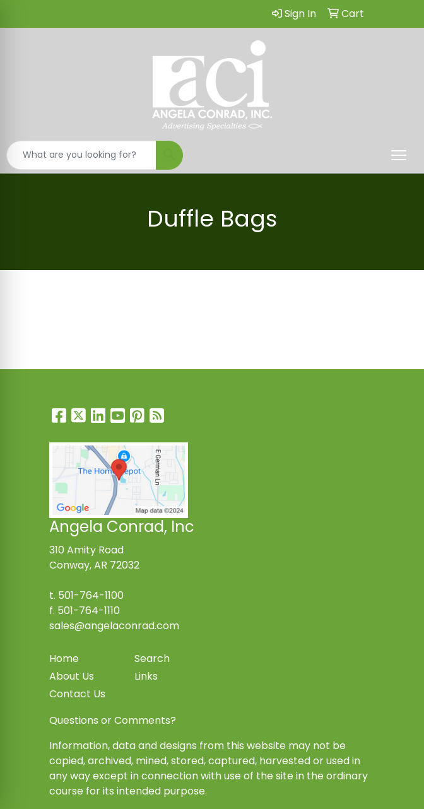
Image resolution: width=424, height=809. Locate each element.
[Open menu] (398, 155)
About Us (71, 676)
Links (146, 676)
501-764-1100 (91, 595)
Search (152, 658)
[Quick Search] (81, 155)
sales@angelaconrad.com (114, 625)
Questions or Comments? (112, 720)
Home (64, 658)
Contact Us (77, 694)
